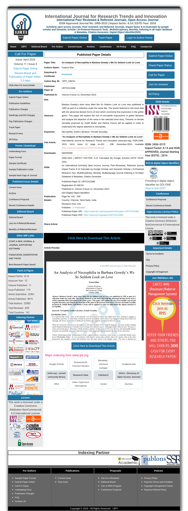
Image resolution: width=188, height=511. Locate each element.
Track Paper (105, 37)
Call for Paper (157, 75)
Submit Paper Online (75, 37)
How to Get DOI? (155, 188)
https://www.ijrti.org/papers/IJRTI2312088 (103, 215)
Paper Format (15, 157)
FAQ (148, 260)
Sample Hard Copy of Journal (23, 175)
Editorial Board (16, 217)
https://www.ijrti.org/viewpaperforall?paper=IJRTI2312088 (111, 211)
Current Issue (15, 187)
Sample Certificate (18, 163)
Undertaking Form (17, 151)
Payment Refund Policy (155, 489)
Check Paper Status (160, 65)
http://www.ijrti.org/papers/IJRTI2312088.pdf (83, 148)
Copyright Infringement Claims (158, 486)
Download (67, 74)
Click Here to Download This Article (94, 345)
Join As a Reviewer (110, 478)
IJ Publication (78, 207)
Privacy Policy (152, 266)
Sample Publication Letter (21, 169)
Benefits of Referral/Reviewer (23, 229)
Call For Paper (25, 54)
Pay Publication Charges (20, 121)
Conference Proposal (19, 199)
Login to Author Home (139, 37)
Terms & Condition (155, 254)
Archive (12, 193)
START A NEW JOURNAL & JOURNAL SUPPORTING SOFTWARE (21, 245)
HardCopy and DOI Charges (22, 115)
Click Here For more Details (22, 85)
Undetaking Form (23, 489)
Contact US (20, 501)
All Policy (13, 139)
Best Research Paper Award (22, 264)
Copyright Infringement (157, 272)
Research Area (16, 133)
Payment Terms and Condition (158, 482)
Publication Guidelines (19, 103)
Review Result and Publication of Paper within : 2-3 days (25, 77)
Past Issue (63, 482)
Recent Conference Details (21, 205)
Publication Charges (18, 109)
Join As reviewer (158, 84)
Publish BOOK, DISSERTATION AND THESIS (23, 257)
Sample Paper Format (25, 478)
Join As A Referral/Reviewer (22, 223)
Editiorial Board (108, 482)
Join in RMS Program (111, 486)
